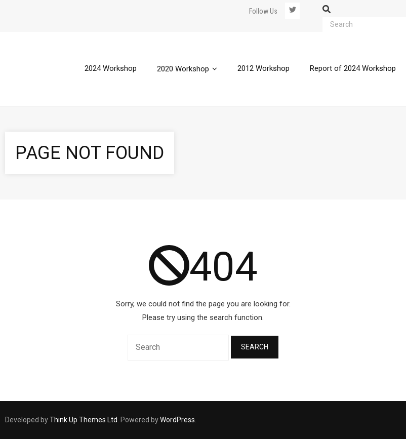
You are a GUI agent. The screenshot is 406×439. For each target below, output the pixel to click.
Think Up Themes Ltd (83, 420)
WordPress (177, 420)
